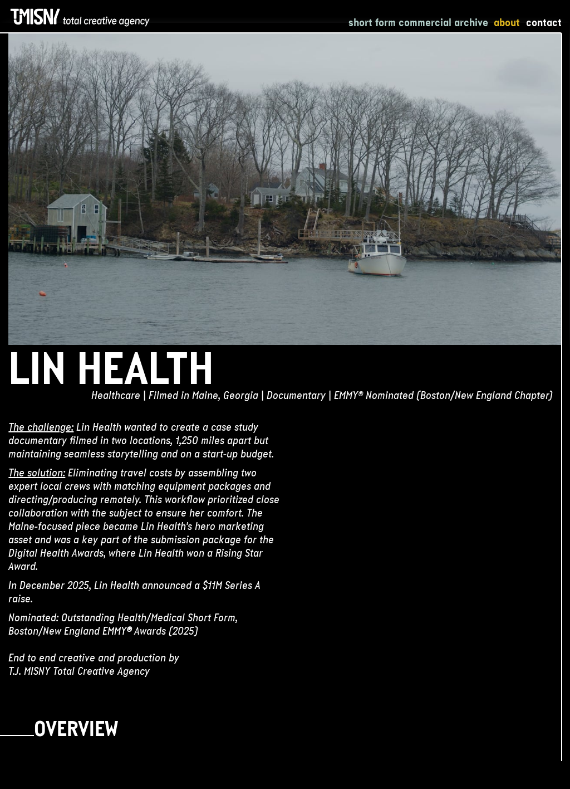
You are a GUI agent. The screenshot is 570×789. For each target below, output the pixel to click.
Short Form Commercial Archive (418, 22)
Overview (76, 731)
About (507, 22)
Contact (544, 22)
